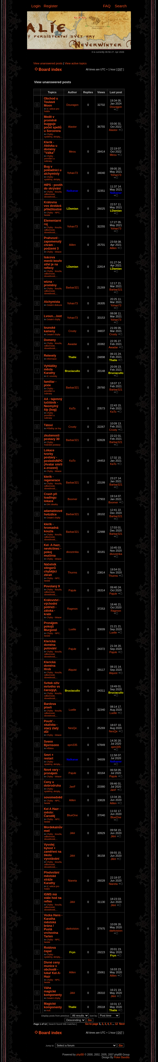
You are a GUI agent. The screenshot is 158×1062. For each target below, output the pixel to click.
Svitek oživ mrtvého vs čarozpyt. (52, 686)
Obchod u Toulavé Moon (51, 102)
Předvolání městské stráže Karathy (51, 878)
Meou (72, 151)
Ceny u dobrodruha (52, 783)
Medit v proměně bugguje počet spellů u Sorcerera (52, 124)
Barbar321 (72, 287)
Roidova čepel (50, 949)
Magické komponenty (53, 1005)
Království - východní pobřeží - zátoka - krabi (52, 607)
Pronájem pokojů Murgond (51, 626)
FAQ (107, 6)
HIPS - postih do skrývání (53, 186)
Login (36, 6)
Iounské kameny (49, 329)
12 (116, 1024)
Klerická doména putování (50, 645)
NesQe (72, 728)
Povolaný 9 (52, 586)
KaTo (72, 408)
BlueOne (72, 815)
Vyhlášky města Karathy (50, 369)
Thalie (72, 357)
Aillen (72, 244)
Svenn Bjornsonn (51, 743)
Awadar (72, 344)
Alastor (72, 126)
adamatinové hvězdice (53, 512)
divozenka (72, 551)
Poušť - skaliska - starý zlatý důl (51, 726)
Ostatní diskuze (54, 305)
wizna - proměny (50, 283)
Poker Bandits (121, 1057)
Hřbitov (50, 748)
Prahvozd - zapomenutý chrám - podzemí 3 (52, 243)
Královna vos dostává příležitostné (53, 206)
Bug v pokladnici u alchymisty (52, 170)
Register (51, 6)
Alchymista (52, 302)
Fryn (72, 952)
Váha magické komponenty (53, 991)
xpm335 (72, 744)
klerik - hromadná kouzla (51, 527)
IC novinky (52, 376)
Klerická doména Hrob (50, 665)
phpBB (80, 1054)
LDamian (72, 208)
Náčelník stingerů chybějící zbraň (50, 570)
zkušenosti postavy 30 (51, 437)
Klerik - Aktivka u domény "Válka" (50, 147)
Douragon (72, 104)
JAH (72, 833)
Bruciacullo (72, 370)
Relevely (50, 355)
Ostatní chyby (53, 319)
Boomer (72, 499)
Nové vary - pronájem (52, 771)
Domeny (50, 340)
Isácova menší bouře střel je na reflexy (53, 263)
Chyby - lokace (54, 252)
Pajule (72, 590)
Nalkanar (72, 190)
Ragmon (72, 608)
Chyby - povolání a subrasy (49, 158)
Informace (52, 359)
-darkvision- (72, 928)
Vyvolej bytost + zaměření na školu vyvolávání (52, 851)
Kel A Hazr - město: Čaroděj (52, 812)
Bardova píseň (50, 705)
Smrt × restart (48, 756)
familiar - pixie (50, 383)
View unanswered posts (47, 63)
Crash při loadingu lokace (50, 497)
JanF (72, 786)
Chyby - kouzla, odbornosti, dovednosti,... (53, 194)
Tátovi (48, 425)
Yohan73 (72, 172)
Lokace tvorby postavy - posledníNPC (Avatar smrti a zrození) (53, 459)
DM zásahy (52, 504)
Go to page (91, 1024)
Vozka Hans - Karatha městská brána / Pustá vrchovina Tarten (53, 925)
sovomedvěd (53, 797)
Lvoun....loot (53, 316)
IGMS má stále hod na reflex (52, 898)
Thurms (72, 572)
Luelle (72, 629)
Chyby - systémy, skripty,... (53, 135)
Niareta (72, 880)
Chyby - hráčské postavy (52, 443)
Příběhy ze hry (54, 428)
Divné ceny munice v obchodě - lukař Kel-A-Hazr (52, 969)
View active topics (76, 63)
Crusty (72, 330)
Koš (49, 1010)
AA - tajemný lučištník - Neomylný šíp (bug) (53, 404)
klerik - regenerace (52, 478)
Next (122, 1024)
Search (121, 6)
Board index (50, 69)
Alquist (72, 669)
